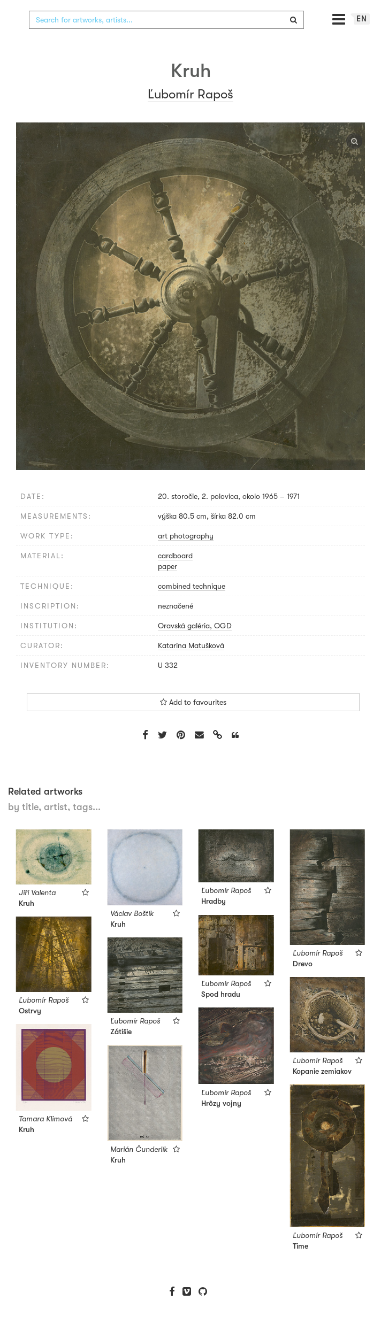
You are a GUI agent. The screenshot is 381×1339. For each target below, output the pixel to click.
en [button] (361, 40)
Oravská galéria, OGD (195, 647)
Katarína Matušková (191, 667)
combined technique (191, 607)
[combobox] (166, 41)
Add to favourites (193, 723)
